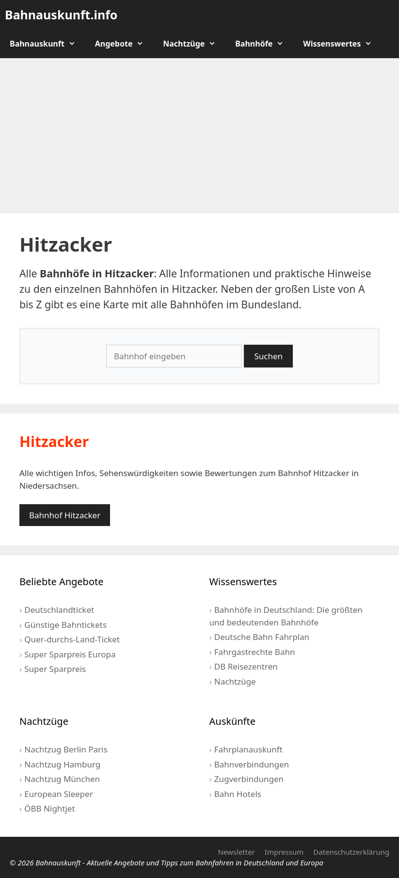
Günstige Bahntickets (65, 624)
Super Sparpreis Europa (69, 654)
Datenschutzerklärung (351, 852)
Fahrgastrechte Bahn (254, 651)
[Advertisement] (199, 136)
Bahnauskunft (47, 43)
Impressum (284, 852)
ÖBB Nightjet (49, 808)
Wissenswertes (342, 43)
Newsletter (236, 852)
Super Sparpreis (55, 668)
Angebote (124, 43)
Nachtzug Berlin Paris (65, 749)
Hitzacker (54, 441)
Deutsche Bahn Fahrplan (261, 636)
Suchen (268, 356)
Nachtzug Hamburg (62, 764)
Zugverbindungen (249, 778)
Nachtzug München (62, 778)
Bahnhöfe (264, 43)
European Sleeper (58, 793)
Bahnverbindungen (251, 764)
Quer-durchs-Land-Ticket (72, 639)
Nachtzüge (194, 43)
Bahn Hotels (237, 793)
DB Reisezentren (246, 666)
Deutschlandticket (59, 609)
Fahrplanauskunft (248, 749)
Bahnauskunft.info (61, 14)
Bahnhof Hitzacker (64, 515)
